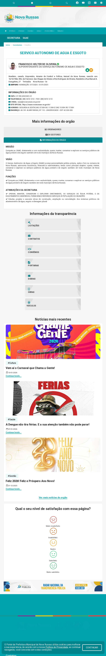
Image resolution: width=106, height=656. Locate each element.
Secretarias (31, 31)
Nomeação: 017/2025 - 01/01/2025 (33, 85)
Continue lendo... (14, 336)
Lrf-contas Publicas (50, 31)
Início (8, 45)
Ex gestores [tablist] (53, 135)
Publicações (60, 31)
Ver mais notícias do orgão (53, 457)
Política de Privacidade (57, 647)
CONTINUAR (92, 647)
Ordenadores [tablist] (53, 129)
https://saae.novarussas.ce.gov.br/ (36, 105)
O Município (21, 31)
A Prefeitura (12, 31)
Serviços (39, 31)
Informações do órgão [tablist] (53, 140)
